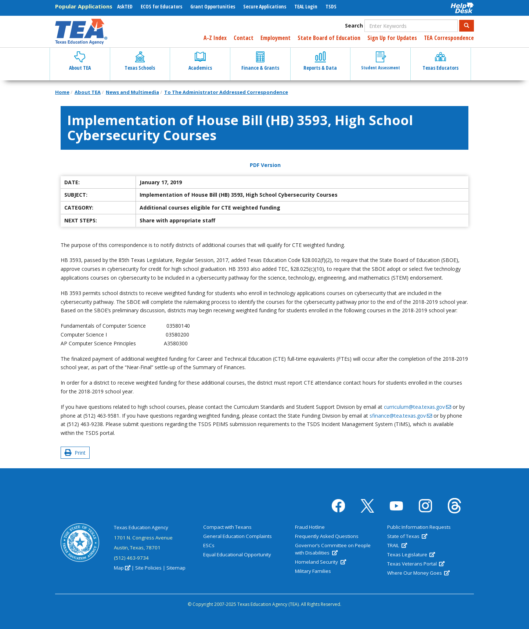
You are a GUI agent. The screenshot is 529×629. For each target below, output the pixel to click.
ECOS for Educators (161, 6)
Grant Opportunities (212, 6)
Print (75, 452)
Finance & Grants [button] (260, 61)
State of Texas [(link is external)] (407, 536)
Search (354, 25)
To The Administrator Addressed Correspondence (226, 92)
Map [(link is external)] (122, 567)
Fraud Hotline (310, 527)
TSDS (331, 6)
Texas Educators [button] (440, 61)
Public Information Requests (419, 527)
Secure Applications (264, 6)
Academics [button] (200, 61)
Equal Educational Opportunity (237, 554)
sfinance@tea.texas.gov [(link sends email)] (401, 415)
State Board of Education (329, 37)
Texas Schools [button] (140, 61)
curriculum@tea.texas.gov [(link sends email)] (417, 406)
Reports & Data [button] (320, 61)
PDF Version (265, 164)
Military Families (313, 571)
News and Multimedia (132, 92)
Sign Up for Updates (392, 37)
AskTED (125, 6)
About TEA (88, 92)
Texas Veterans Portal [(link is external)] (416, 563)
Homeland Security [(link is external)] (320, 562)
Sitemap (176, 567)
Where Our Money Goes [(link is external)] (418, 573)
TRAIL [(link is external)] (397, 545)
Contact (243, 37)
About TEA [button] (80, 61)
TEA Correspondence (449, 37)
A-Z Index (215, 37)
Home (62, 92)
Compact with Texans (227, 527)
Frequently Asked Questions (327, 536)
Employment (275, 37)
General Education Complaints (237, 536)
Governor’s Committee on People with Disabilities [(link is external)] (333, 549)
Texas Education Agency (141, 527)
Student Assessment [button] (380, 61)
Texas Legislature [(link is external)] (411, 554)
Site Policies (148, 567)
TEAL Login (305, 6)
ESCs (209, 545)
